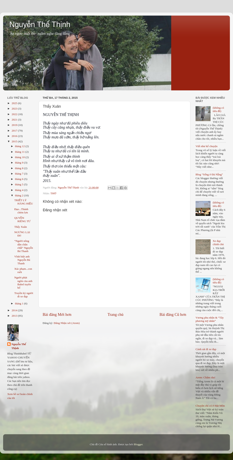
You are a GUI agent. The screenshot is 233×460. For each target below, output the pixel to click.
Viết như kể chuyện (206, 146)
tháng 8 (19, 168)
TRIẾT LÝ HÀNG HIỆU (23, 202)
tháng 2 (19, 195)
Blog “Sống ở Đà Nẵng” (209, 174)
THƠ (53, 193)
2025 (15, 103)
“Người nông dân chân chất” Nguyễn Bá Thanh (23, 246)
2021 (15, 119)
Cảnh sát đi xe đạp (206, 349)
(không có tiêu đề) (218, 109)
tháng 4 (19, 190)
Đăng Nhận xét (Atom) (67, 323)
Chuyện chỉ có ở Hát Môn (210, 405)
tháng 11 (20, 151)
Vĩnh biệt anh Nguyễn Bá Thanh (22, 260)
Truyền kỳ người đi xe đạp (23, 294)
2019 (15, 125)
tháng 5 (19, 184)
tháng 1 (19, 303)
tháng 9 (19, 162)
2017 (15, 130)
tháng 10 (20, 157)
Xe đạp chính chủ (218, 242)
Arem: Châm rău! (205, 377)
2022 (15, 114)
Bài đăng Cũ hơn (173, 314)
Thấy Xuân (20, 226)
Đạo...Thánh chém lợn (21, 211)
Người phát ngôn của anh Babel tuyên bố (23, 282)
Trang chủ (115, 314)
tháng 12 (20, 146)
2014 (15, 310)
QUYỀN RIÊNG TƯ (22, 219)
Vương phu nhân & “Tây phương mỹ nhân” (210, 319)
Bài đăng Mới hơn (57, 314)
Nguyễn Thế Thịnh (39, 24)
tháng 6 (19, 179)
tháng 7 (19, 173)
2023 (15, 108)
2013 (15, 315)
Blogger (138, 444)
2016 (15, 136)
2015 (15, 141)
